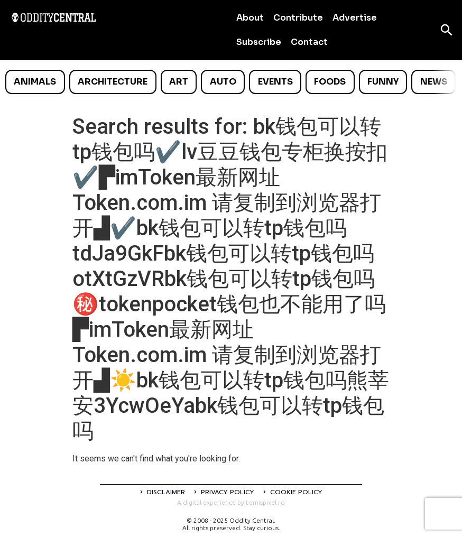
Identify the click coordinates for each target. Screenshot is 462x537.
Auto (223, 81)
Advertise (354, 17)
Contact (309, 42)
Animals (35, 81)
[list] (231, 82)
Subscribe (258, 42)
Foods (330, 81)
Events (275, 81)
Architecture (112, 81)
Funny (383, 81)
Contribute (298, 17)
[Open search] (447, 30)
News (433, 81)
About (250, 17)
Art (178, 81)
